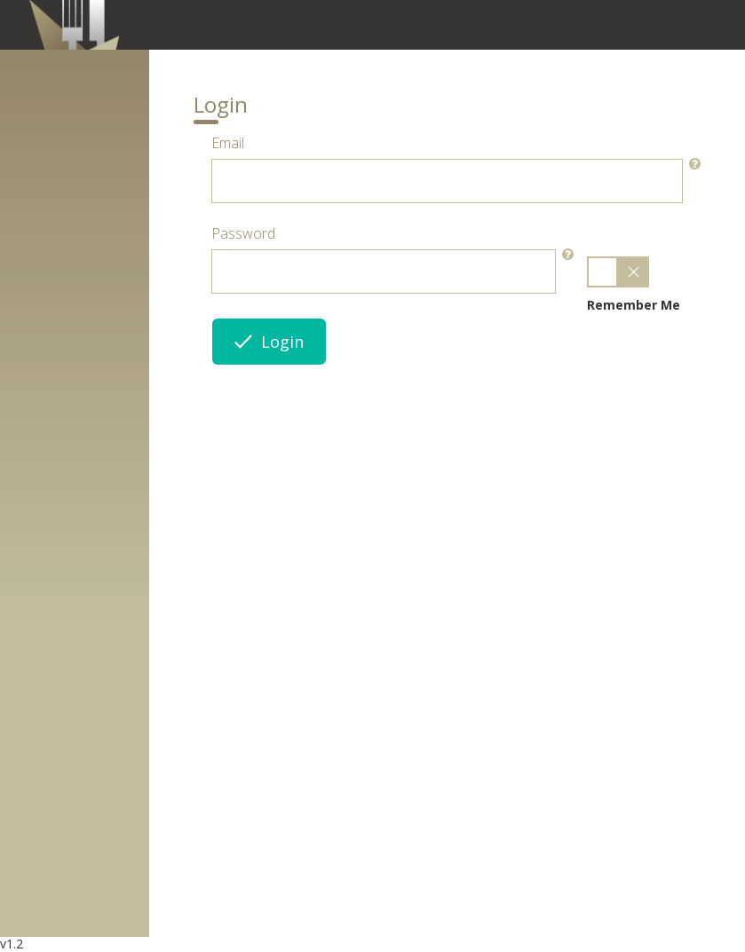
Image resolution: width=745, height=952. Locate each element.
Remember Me (633, 304)
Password (243, 233)
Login (269, 341)
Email (227, 143)
